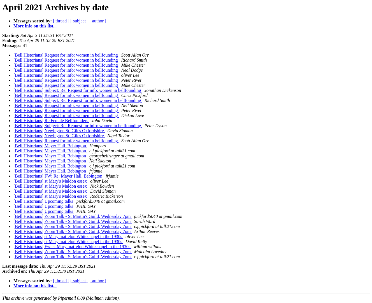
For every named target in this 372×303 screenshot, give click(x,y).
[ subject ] (80, 20)
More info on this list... (35, 26)
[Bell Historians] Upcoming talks (43, 201)
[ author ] (98, 20)
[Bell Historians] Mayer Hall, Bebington (50, 145)
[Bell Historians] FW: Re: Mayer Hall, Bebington (58, 176)
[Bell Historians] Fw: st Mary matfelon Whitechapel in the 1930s (72, 246)
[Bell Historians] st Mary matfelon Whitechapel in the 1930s (68, 236)
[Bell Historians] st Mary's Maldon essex (50, 181)
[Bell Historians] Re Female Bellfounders (51, 120)
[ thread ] (61, 20)
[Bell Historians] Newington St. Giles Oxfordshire (59, 130)
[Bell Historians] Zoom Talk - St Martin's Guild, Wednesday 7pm (72, 216)
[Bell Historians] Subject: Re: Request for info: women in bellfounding (77, 90)
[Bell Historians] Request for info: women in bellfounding (66, 55)
